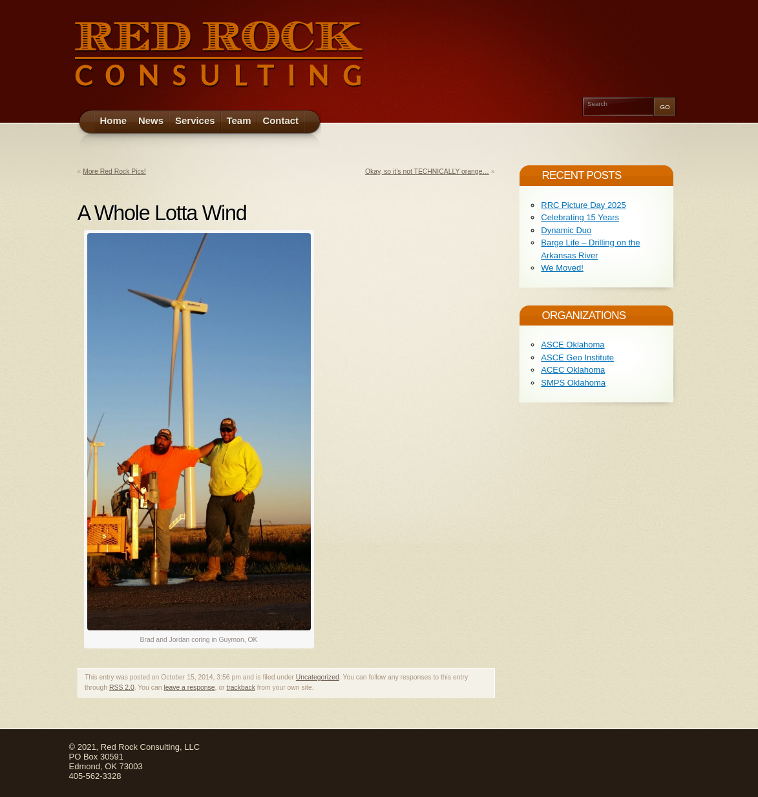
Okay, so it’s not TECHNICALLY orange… (427, 171)
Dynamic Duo (566, 230)
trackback (240, 687)
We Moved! (562, 268)
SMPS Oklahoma (573, 383)
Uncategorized (317, 677)
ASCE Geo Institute (577, 357)
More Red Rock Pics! (114, 171)
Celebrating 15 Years (580, 217)
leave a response (189, 687)
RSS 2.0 (121, 687)
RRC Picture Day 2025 (583, 205)
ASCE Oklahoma (572, 344)
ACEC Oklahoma (573, 370)
